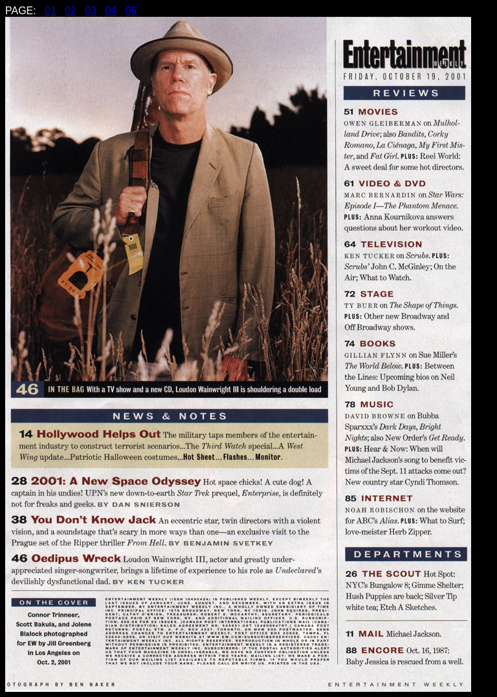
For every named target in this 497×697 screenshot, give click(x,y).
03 (90, 10)
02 (70, 10)
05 (131, 10)
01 (50, 10)
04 (110, 10)
